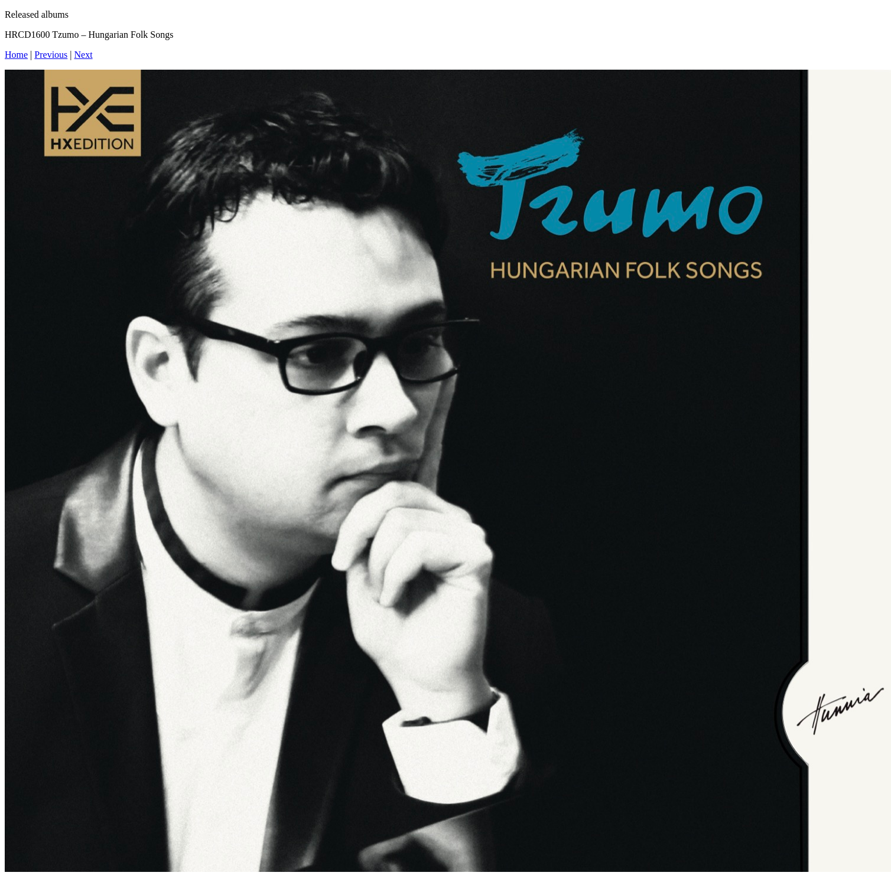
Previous (50, 55)
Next (83, 55)
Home (16, 55)
